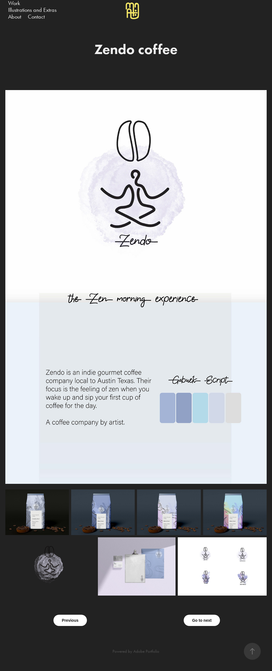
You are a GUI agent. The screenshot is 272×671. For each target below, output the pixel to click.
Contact (36, 16)
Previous (70, 620)
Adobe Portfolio (146, 651)
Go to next (202, 620)
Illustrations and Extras (32, 9)
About (14, 16)
